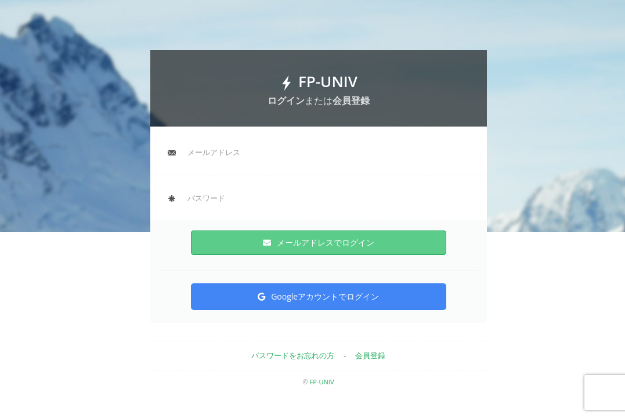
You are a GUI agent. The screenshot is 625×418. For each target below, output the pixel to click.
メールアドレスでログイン (318, 242)
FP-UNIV (322, 381)
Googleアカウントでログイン (318, 296)
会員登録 (370, 355)
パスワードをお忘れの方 (292, 355)
